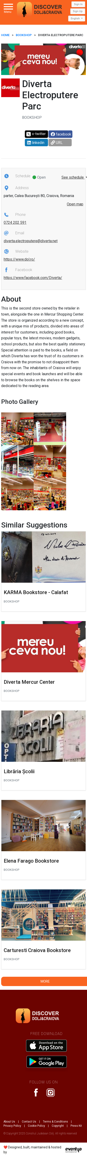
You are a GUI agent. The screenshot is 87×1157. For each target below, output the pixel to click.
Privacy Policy (12, 1125)
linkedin (35, 142)
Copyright (58, 1125)
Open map (75, 204)
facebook (61, 134)
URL (57, 142)
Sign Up (78, 11)
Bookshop (24, 35)
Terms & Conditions (55, 1121)
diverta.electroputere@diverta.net (31, 241)
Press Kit (76, 1125)
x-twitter (36, 134)
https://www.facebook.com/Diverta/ (33, 278)
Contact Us (29, 1121)
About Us (9, 1121)
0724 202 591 (15, 222)
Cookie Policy (36, 1125)
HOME (5, 35)
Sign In (78, 4)
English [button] (76, 18)
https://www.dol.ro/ (19, 259)
